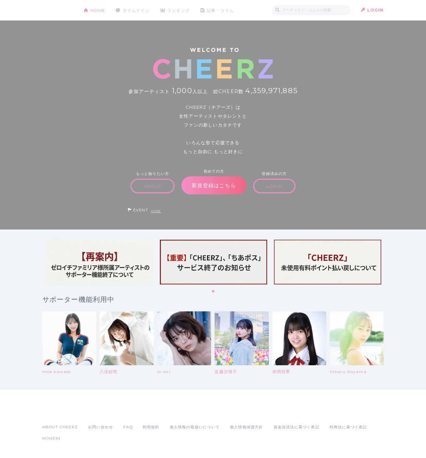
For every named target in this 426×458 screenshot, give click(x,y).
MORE (156, 210)
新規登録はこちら (214, 185)
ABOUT (152, 186)
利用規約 (151, 427)
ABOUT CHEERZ (60, 427)
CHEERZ (57, 10)
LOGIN (375, 10)
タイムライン (136, 10)
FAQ (128, 427)
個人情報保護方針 (246, 427)
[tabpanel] (99, 262)
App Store (58, 412)
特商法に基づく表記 (348, 427)
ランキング (179, 10)
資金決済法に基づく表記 (296, 427)
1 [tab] (213, 291)
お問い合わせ (100, 427)
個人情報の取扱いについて (195, 427)
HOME (98, 10)
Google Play (94, 412)
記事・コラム (220, 10)
